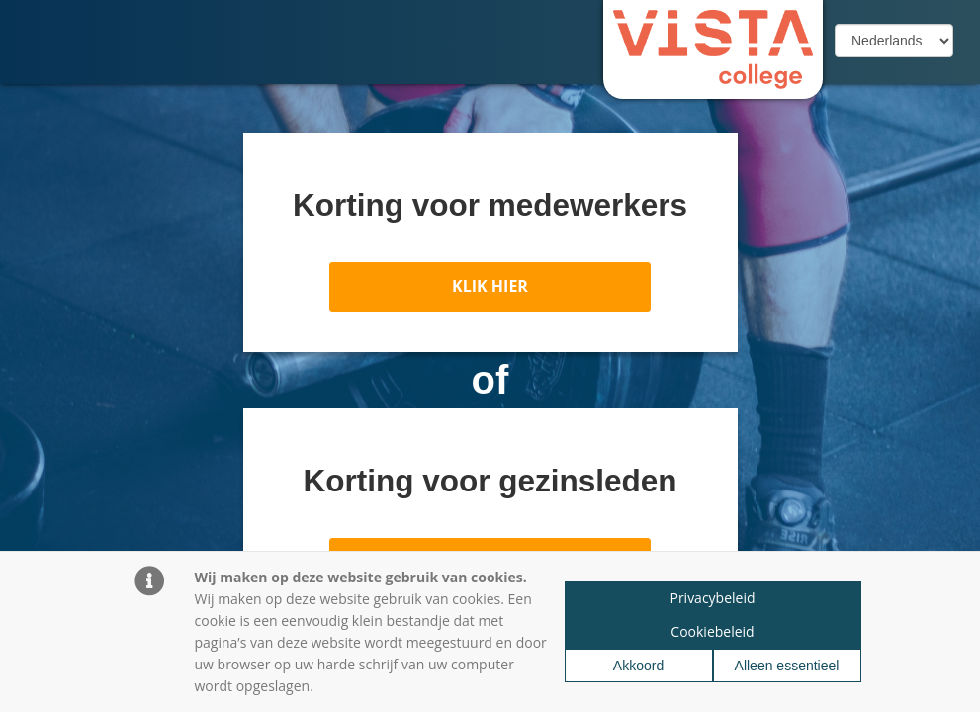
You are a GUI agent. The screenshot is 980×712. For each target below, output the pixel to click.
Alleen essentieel (787, 665)
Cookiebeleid (712, 631)
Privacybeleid (712, 597)
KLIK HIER (490, 286)
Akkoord (638, 665)
